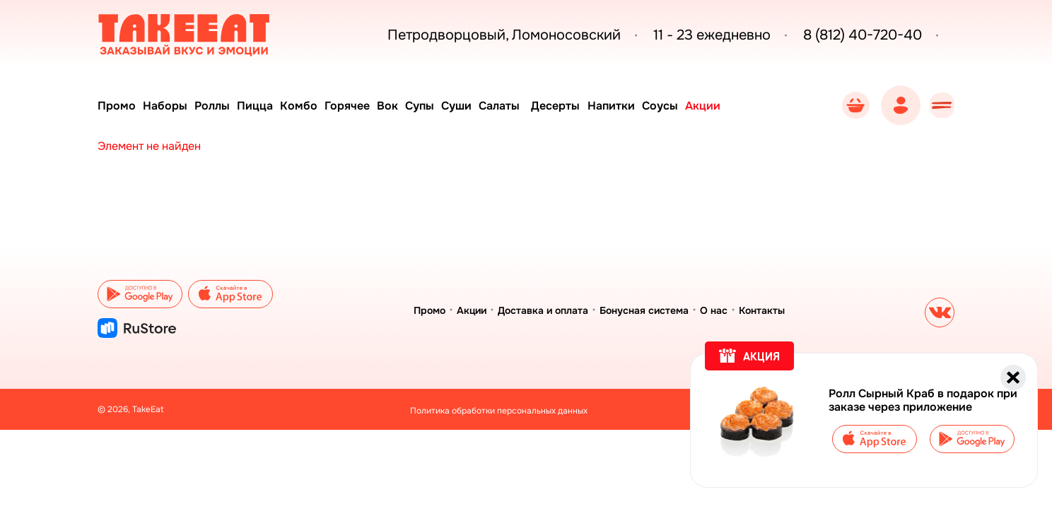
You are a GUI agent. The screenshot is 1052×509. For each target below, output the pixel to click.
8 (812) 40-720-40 (842, 35)
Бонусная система (644, 310)
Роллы (217, 105)
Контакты (762, 310)
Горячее (360, 105)
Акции (736, 105)
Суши (477, 105)
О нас (713, 310)
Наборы (168, 105)
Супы (437, 105)
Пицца (263, 105)
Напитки (639, 105)
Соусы (691, 105)
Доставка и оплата (543, 310)
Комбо (309, 105)
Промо (117, 105)
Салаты (523, 105)
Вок (403, 105)
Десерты (582, 105)
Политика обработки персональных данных (499, 410)
